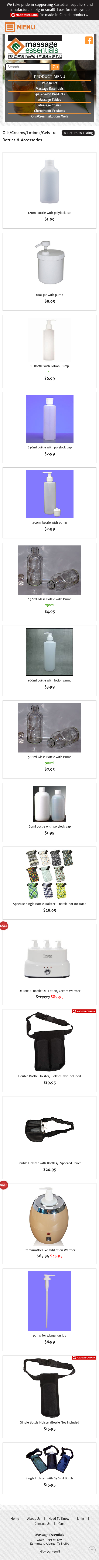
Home (15, 1519)
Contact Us (42, 1524)
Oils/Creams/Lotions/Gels (26, 132)
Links (81, 1519)
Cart (61, 1524)
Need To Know (58, 1519)
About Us (33, 1519)
